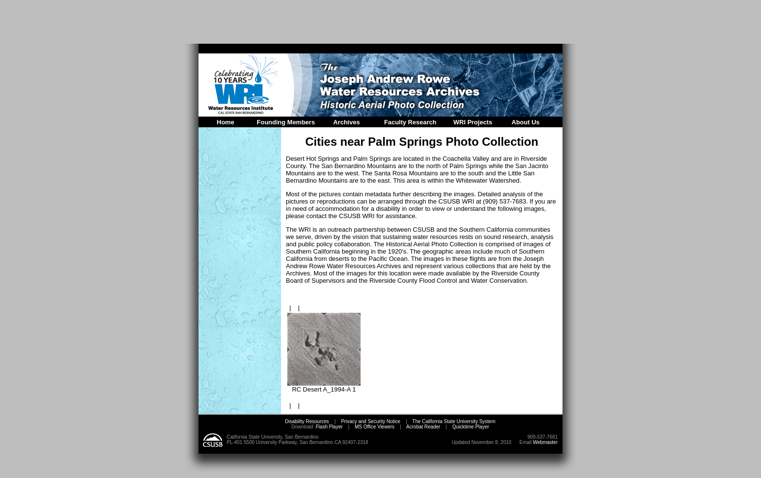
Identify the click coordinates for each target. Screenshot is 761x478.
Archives (346, 122)
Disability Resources (307, 421)
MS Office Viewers (375, 426)
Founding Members (286, 122)
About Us (526, 122)
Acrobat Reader (423, 426)
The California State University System (454, 421)
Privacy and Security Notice (370, 421)
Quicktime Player (470, 426)
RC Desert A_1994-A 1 (324, 386)
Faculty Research (410, 122)
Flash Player (328, 426)
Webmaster (545, 442)
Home (225, 122)
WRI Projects (472, 122)
